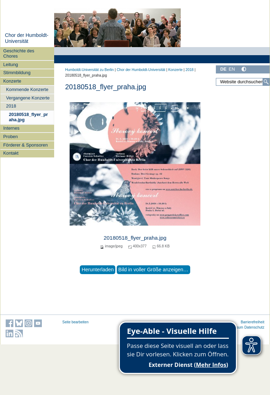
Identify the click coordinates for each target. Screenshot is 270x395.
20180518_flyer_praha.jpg (28, 117)
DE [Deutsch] (223, 69)
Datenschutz (254, 327)
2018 (11, 106)
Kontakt (10, 153)
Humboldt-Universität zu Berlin (89, 70)
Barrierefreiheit (252, 322)
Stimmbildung (17, 72)
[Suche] (266, 82)
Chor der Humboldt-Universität (27, 38)
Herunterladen (98, 269)
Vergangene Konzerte (28, 98)
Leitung (10, 64)
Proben (10, 136)
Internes (11, 128)
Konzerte (12, 81)
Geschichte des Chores (18, 53)
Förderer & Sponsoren (25, 145)
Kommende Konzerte (27, 89)
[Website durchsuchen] (243, 82)
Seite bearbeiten (75, 322)
